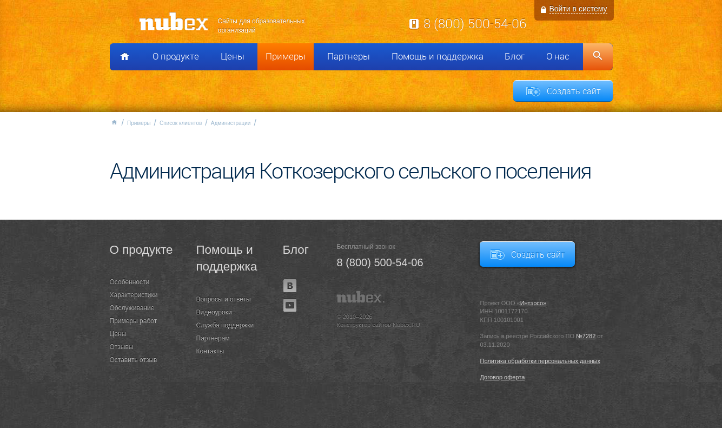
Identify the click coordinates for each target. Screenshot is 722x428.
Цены (232, 56)
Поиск (598, 56)
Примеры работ (133, 321)
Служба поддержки (225, 325)
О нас (557, 56)
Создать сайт (574, 91)
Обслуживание (132, 308)
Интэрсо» (533, 303)
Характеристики (134, 295)
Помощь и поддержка (437, 56)
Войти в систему (578, 8)
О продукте (176, 56)
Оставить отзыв (133, 360)
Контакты (210, 351)
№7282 (585, 336)
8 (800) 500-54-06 (474, 23)
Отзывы (122, 347)
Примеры (286, 56)
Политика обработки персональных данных (540, 361)
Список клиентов (181, 123)
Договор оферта (502, 377)
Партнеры (348, 56)
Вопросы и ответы (223, 299)
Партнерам (213, 338)
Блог (515, 56)
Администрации (231, 123)
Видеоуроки (214, 312)
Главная (114, 122)
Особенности (130, 282)
